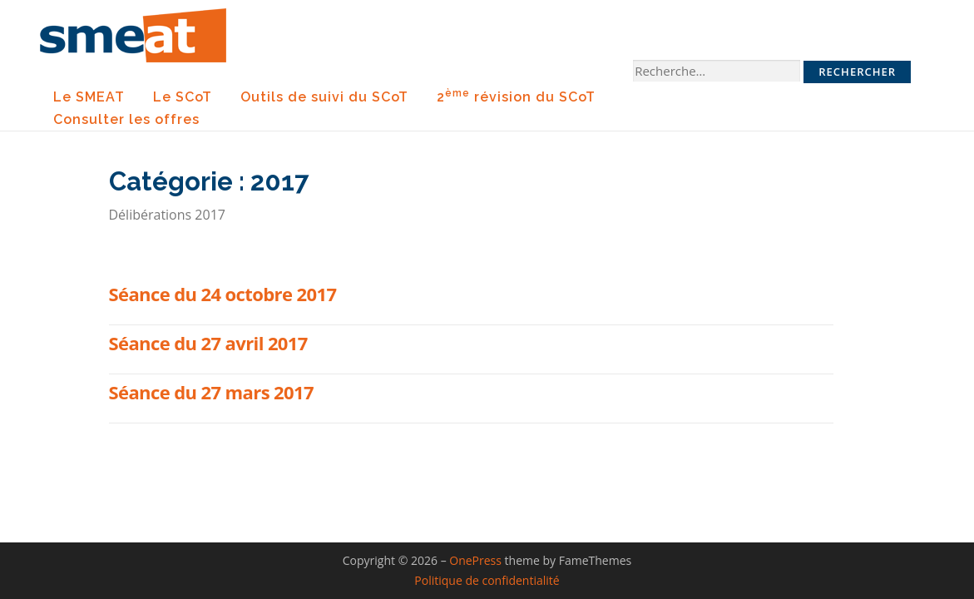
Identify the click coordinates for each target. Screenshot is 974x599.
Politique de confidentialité (486, 580)
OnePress (475, 560)
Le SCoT (182, 97)
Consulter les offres (126, 119)
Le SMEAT (89, 97)
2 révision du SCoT (516, 96)
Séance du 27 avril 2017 (208, 342)
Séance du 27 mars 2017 (211, 391)
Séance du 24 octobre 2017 (223, 293)
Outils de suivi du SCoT (324, 97)
